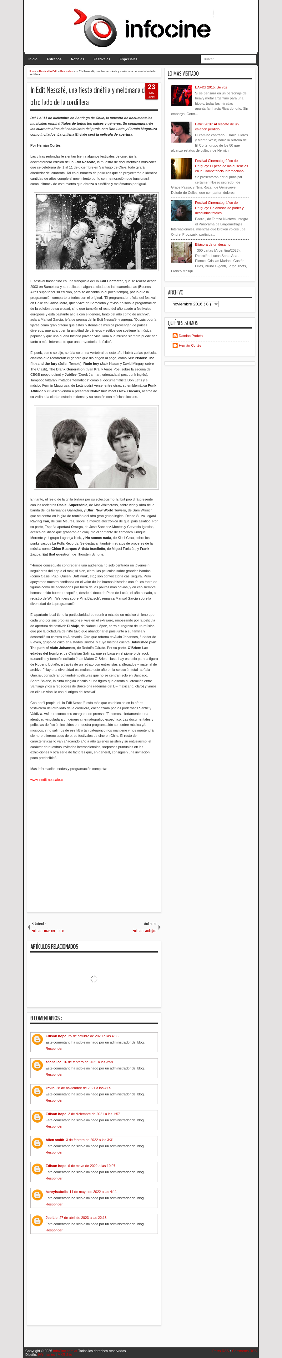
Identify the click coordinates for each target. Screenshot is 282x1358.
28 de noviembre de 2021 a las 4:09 (83, 1088)
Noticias (77, 59)
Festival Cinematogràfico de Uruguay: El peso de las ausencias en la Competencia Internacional (221, 166)
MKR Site (65, 1354)
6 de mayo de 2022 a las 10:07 (91, 1166)
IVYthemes (47, 1354)
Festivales (102, 59)
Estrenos (54, 59)
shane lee (53, 1062)
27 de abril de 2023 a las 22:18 (83, 1218)
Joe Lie (52, 1218)
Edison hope (56, 1036)
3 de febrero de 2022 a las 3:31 (90, 1140)
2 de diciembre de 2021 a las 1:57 (94, 1114)
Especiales (129, 59)
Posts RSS (221, 1351)
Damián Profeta (191, 336)
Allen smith (55, 1140)
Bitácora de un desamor (213, 244)
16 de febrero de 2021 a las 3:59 (88, 1062)
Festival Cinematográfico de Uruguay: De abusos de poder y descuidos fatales (219, 208)
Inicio (33, 59)
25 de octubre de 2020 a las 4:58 (93, 1036)
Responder (54, 1048)
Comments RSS (244, 1351)
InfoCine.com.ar (65, 1351)
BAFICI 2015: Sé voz (211, 87)
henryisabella (57, 1192)
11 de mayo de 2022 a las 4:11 (93, 1192)
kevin (50, 1088)
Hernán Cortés (190, 345)
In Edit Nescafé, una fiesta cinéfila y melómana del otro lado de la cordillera (89, 96)
